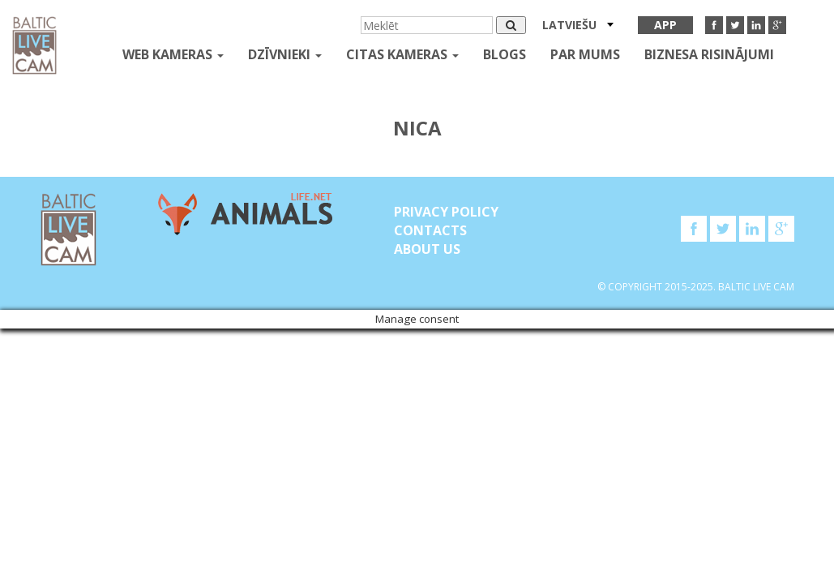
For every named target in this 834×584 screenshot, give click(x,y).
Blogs (504, 54)
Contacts (430, 230)
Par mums (585, 54)
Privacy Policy (446, 212)
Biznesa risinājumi (709, 54)
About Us (427, 249)
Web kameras (173, 54)
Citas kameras (402, 54)
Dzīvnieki (285, 54)
